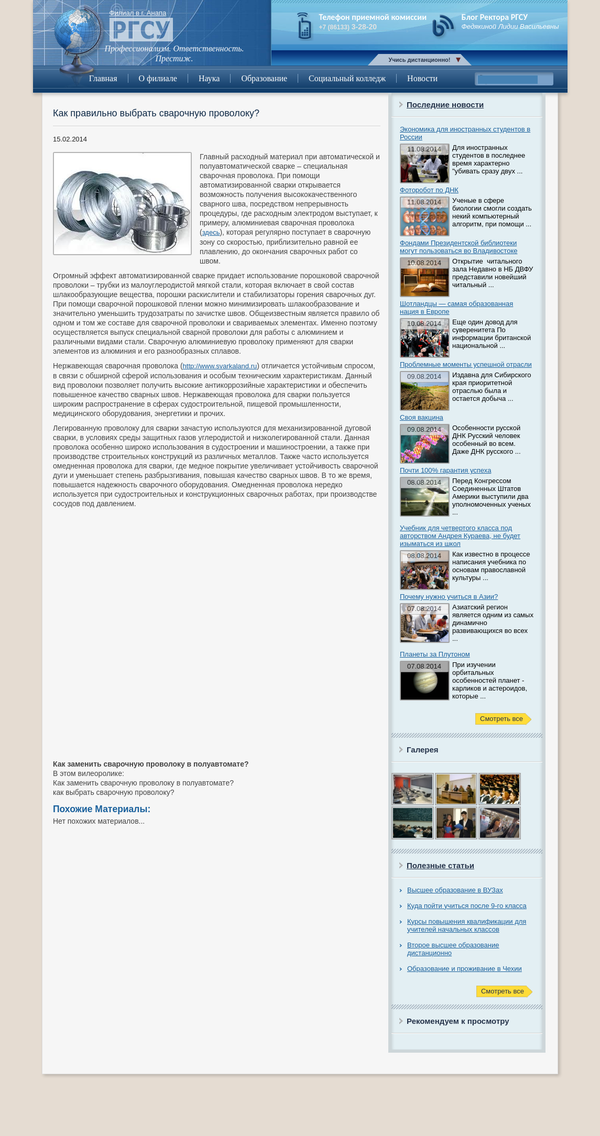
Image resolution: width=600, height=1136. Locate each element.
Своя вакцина (421, 417)
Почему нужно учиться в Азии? (449, 596)
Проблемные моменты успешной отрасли (466, 364)
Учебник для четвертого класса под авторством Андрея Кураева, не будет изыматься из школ (460, 536)
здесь (211, 232)
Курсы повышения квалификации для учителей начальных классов (466, 925)
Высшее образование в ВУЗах (455, 890)
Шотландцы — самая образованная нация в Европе (456, 307)
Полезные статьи (440, 865)
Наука (209, 78)
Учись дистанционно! (420, 60)
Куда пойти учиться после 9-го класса (467, 906)
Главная (103, 78)
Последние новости (445, 104)
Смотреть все (501, 719)
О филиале (158, 78)
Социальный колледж (347, 78)
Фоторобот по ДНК (429, 190)
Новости (422, 78)
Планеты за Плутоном (435, 654)
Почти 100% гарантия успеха (445, 470)
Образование (264, 78)
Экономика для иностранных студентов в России (465, 133)
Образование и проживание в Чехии (464, 969)
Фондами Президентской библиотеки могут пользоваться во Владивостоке (458, 247)
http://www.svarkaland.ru (220, 366)
